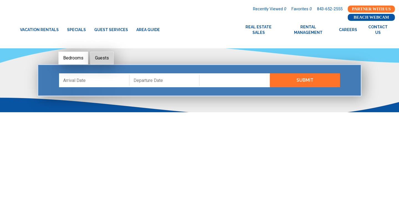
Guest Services (111, 30)
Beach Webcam (371, 17)
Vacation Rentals (39, 30)
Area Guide (148, 30)
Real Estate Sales (258, 30)
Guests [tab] (102, 58)
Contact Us (378, 30)
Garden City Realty (200, 30)
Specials (76, 30)
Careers (348, 30)
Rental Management (308, 30)
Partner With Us (371, 9)
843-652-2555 (329, 8)
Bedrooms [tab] (73, 58)
